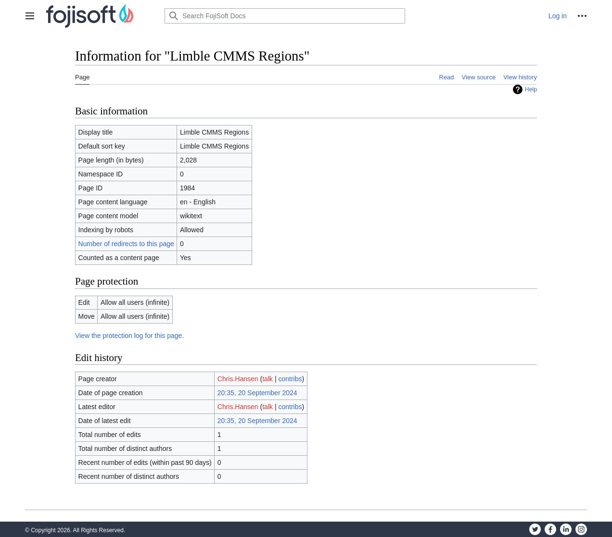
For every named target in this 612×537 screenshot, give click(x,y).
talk (267, 379)
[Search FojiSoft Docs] (285, 16)
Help (531, 89)
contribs (290, 379)
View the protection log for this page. (129, 335)
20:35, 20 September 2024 (257, 393)
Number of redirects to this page (126, 244)
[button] (30, 16)
